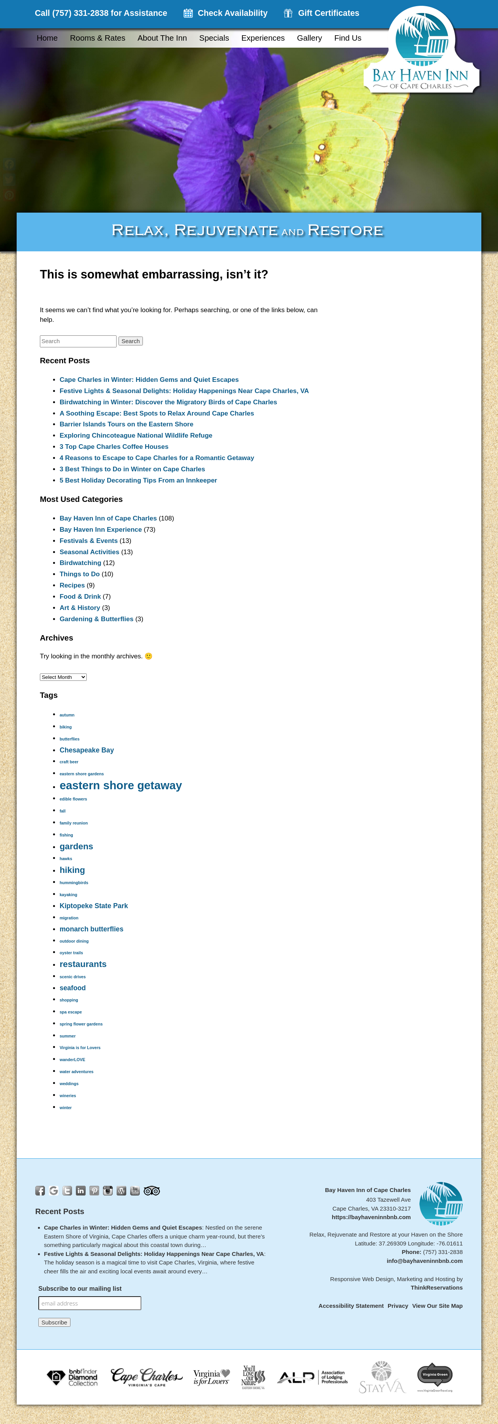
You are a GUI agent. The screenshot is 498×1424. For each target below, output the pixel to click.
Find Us (347, 38)
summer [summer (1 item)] (68, 1036)
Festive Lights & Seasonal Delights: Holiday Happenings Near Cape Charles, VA (184, 391)
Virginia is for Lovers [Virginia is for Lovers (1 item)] (80, 1047)
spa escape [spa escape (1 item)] (71, 1012)
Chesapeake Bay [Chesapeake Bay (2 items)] (87, 750)
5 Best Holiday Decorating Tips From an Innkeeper (138, 480)
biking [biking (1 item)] (66, 727)
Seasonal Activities (89, 552)
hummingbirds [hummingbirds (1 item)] (74, 882)
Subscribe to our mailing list (80, 1288)
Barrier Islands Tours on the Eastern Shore (126, 424)
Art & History (80, 608)
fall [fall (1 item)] (62, 811)
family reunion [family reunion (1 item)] (74, 823)
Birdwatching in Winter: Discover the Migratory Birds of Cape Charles (168, 402)
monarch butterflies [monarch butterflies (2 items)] (92, 929)
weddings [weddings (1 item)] (69, 1083)
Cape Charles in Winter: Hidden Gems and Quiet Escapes (149, 379)
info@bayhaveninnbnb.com (425, 1260)
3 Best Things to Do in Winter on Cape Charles (132, 469)
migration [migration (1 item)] (69, 918)
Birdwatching (80, 563)
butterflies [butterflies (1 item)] (70, 739)
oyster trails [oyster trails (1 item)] (71, 952)
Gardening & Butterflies (97, 619)
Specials (214, 38)
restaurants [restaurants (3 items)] (83, 964)
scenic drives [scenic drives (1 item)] (73, 976)
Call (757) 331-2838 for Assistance (101, 13)
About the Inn (162, 38)
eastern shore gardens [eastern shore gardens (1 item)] (82, 773)
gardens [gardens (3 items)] (76, 846)
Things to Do (80, 574)
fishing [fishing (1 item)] (66, 835)
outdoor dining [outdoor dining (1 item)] (74, 941)
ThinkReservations (437, 1287)
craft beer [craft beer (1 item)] (69, 761)
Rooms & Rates (97, 38)
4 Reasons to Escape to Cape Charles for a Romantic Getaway (157, 458)
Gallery (309, 38)
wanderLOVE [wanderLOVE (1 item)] (72, 1059)
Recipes (72, 585)
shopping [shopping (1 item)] (69, 1000)
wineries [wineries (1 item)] (68, 1095)
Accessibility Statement (351, 1305)
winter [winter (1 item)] (66, 1107)
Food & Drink (80, 596)
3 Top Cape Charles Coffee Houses (114, 446)
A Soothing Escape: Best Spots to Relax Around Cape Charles (157, 413)
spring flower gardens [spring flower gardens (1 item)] (81, 1024)
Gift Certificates (328, 13)
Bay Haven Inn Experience (101, 529)
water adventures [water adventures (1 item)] (77, 1071)
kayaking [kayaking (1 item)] (68, 894)
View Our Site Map (437, 1305)
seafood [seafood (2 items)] (73, 988)
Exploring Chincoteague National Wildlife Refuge (136, 435)
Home (47, 38)
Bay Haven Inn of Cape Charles (108, 518)
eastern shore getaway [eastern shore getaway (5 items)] (121, 785)
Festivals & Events (89, 541)
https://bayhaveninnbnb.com (371, 1217)
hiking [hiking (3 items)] (72, 870)
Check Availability (233, 13)
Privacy (398, 1305)
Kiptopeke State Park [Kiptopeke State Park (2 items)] (94, 906)
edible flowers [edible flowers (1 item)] (73, 799)
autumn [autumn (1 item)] (67, 715)
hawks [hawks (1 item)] (66, 858)
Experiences (263, 38)
